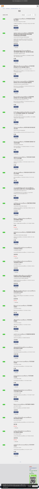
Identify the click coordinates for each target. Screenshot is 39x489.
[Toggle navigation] (38, 6)
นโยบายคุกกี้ (6, 487)
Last (20, 461)
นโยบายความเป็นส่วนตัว (22, 486)
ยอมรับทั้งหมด (35, 486)
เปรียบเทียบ (16, 29)
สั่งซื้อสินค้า (16, 27)
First (18, 461)
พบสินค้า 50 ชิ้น (5, 14)
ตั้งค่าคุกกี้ (29, 486)
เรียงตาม (23, 14)
